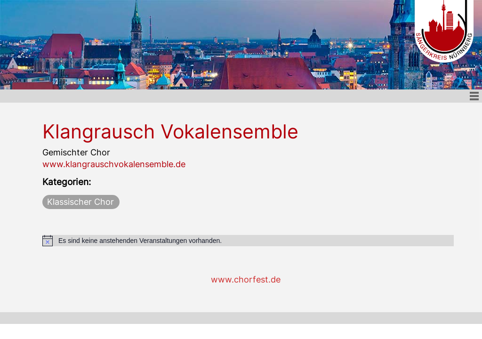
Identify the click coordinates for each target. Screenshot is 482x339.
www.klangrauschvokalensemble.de (113, 164)
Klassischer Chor (80, 202)
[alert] (248, 240)
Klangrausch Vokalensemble (170, 131)
